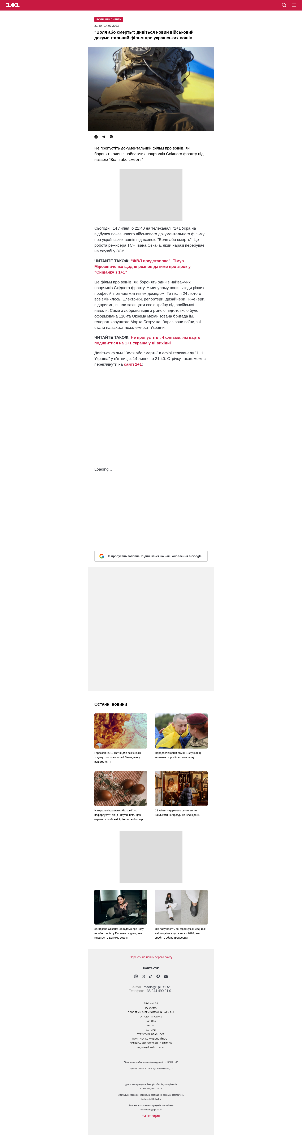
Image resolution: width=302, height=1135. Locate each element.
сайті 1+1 (132, 364)
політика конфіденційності (151, 1039)
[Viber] (111, 137)
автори (151, 1030)
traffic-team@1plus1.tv (151, 1110)
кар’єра (151, 1021)
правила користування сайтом (151, 1043)
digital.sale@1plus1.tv (151, 1099)
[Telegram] (103, 137)
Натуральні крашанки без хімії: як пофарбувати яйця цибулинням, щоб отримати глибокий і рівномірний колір (118, 815)
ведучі (151, 1025)
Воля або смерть (108, 19)
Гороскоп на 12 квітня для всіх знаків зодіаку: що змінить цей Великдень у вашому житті (117, 757)
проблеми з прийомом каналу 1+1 (151, 1012)
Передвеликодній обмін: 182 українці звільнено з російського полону (178, 755)
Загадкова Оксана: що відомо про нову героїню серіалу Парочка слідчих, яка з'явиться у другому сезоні (119, 933)
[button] (294, 5)
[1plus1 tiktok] (150, 977)
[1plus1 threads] (143, 977)
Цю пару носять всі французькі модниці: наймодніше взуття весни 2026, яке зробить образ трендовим (180, 933)
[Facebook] (96, 137)
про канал (151, 1003)
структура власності (151, 1034)
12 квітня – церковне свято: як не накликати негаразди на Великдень (177, 812)
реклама (151, 1008)
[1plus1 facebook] (158, 977)
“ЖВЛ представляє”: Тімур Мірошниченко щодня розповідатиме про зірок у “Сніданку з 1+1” (142, 266)
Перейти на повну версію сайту (151, 957)
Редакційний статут (150, 1047)
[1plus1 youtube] (166, 977)
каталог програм (151, 1017)
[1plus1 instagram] (136, 977)
